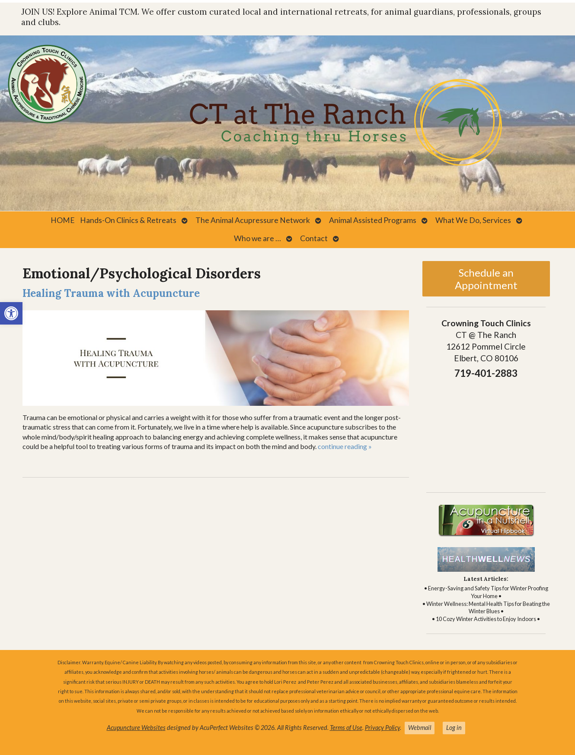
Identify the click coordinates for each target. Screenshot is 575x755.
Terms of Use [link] (346, 727)
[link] (11, 313)
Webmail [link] (419, 727)
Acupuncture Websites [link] (136, 727)
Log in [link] (454, 727)
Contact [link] (314, 238)
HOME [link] (63, 220)
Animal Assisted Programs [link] (372, 220)
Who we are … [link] (257, 238)
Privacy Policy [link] (382, 727)
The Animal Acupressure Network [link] (252, 220)
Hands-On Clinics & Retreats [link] (128, 220)
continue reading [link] (345, 446)
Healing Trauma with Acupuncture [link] (111, 293)
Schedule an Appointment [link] (486, 278)
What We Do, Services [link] (473, 220)
